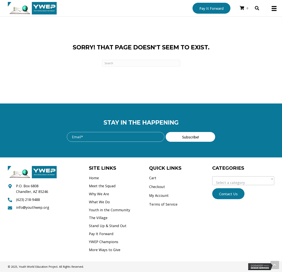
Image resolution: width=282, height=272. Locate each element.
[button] (190, 137)
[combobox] (243, 180)
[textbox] (243, 182)
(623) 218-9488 (28, 199)
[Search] (141, 63)
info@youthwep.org (32, 207)
